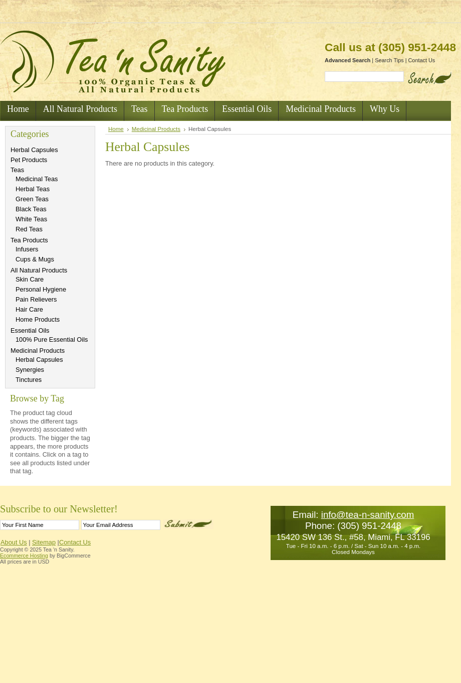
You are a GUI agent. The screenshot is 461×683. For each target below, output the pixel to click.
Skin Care (30, 279)
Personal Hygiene (41, 289)
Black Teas (31, 209)
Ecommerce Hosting (24, 556)
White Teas (31, 219)
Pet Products (29, 160)
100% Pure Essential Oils (52, 339)
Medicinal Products (38, 350)
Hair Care (29, 309)
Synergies (30, 369)
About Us (14, 542)
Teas (17, 170)
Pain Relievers (36, 299)
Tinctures (29, 379)
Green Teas (32, 199)
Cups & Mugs (35, 259)
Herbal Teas (33, 189)
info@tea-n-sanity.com (367, 514)
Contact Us (421, 60)
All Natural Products (39, 270)
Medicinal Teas (37, 179)
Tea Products (29, 240)
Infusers (27, 249)
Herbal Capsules (34, 150)
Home (116, 129)
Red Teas (29, 229)
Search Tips (389, 60)
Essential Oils (30, 330)
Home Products (38, 319)
